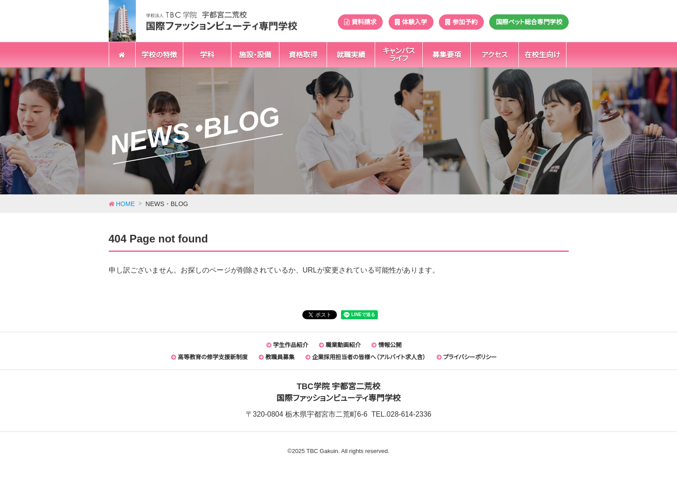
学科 (207, 55)
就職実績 (350, 55)
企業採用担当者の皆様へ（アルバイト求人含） (365, 357)
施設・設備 (255, 55)
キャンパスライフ (399, 54)
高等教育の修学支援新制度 (209, 357)
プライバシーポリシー (467, 357)
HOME (125, 203)
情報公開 (387, 345)
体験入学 (411, 22)
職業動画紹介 (340, 345)
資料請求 (360, 22)
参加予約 (461, 22)
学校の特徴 (159, 55)
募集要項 (446, 55)
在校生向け (543, 55)
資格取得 (302, 55)
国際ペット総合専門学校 (529, 22)
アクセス (495, 55)
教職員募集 (277, 357)
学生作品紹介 (287, 345)
